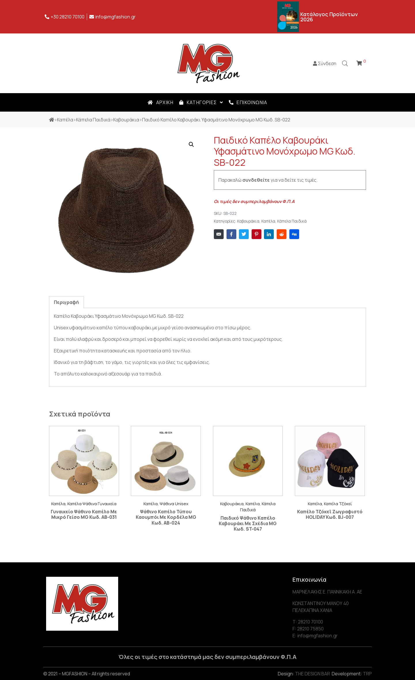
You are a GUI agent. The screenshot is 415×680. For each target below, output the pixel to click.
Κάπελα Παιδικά (292, 221)
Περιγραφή (66, 302)
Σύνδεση (324, 63)
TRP (367, 673)
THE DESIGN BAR (312, 673)
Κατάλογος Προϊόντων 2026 (329, 17)
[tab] (66, 302)
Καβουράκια (248, 221)
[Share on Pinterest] (256, 234)
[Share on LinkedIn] (269, 234)
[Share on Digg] (294, 234)
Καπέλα (268, 221)
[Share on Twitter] (244, 234)
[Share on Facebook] (231, 234)
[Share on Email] (219, 234)
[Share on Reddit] (281, 234)
